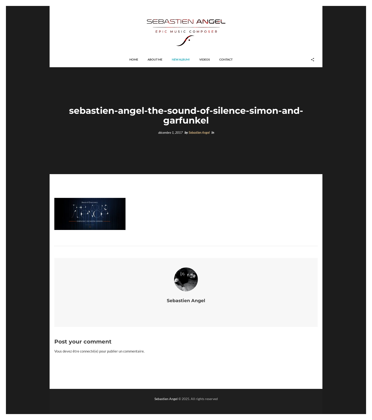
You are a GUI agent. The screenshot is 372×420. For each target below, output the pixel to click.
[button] (134, 60)
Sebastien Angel (199, 132)
